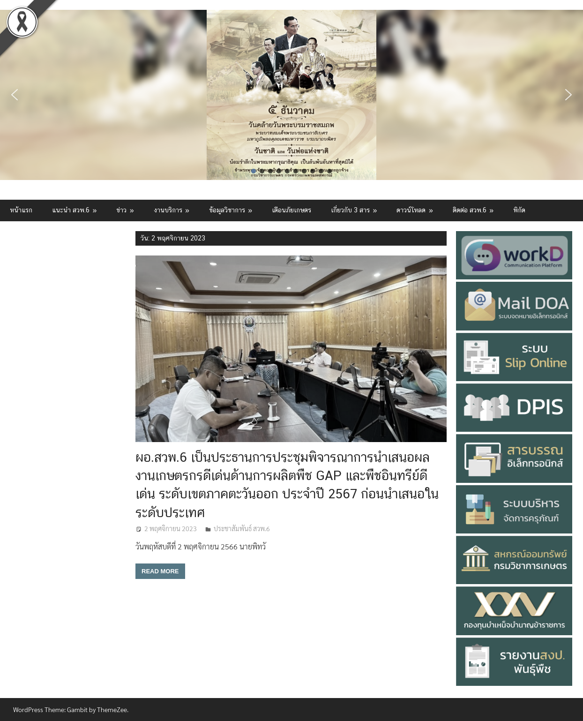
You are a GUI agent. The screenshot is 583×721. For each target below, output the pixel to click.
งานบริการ (168, 210)
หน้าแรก (21, 210)
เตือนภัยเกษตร (291, 210)
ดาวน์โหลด (411, 210)
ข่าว (121, 210)
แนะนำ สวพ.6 (71, 210)
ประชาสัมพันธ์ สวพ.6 (242, 528)
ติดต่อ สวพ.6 (469, 210)
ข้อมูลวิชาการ (227, 210)
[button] (14, 94)
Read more (160, 571)
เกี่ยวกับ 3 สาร (350, 210)
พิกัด (519, 210)
